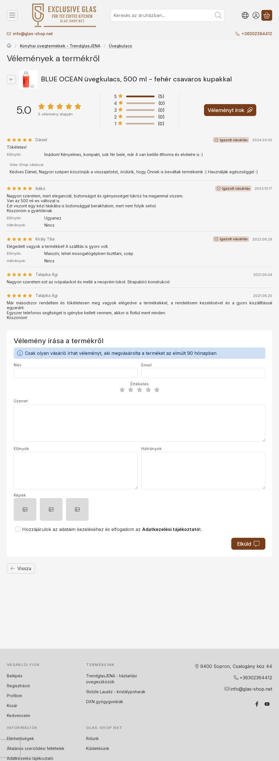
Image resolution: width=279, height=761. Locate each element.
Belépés (14, 675)
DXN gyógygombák (104, 701)
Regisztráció (18, 685)
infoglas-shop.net (33, 34)
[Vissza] (11, 79)
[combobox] (167, 15)
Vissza (21, 568)
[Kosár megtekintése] (266, 15)
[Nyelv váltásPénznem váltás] (245, 15)
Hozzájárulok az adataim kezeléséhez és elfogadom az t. (112, 529)
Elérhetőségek (20, 738)
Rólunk (92, 738)
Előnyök (21, 448)
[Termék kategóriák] (12, 15)
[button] (25, 509)
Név (18, 364)
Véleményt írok (230, 110)
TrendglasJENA (100, 675)
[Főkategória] (9, 46)
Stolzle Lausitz (99, 691)
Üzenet (21, 401)
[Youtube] (267, 704)
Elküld (248, 544)
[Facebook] (257, 704)
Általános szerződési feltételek (35, 748)
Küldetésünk (97, 748)
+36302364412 (256, 33)
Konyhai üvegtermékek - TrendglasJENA (60, 45)
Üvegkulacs (120, 45)
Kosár (12, 705)
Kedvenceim (18, 715)
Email (146, 364)
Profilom (14, 695)
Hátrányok (151, 448)
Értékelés (139, 383)
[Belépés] (256, 15)
